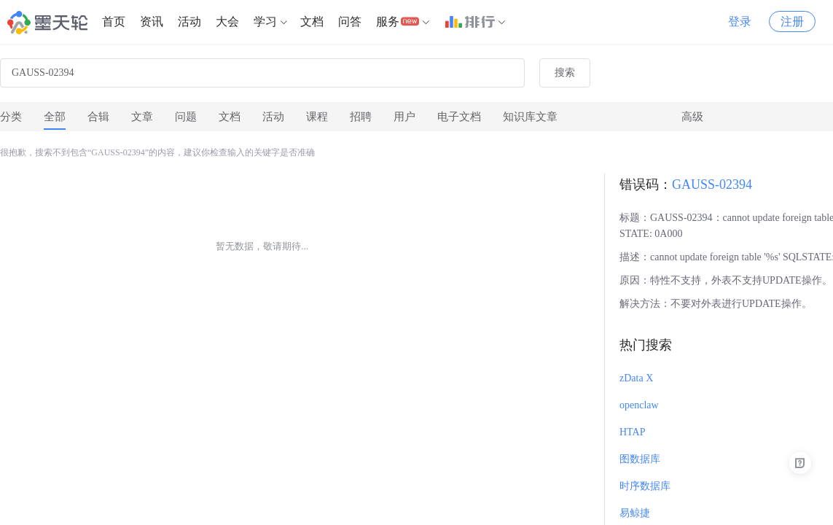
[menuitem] (113, 22)
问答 (349, 21)
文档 (312, 21)
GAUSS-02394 (712, 184)
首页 (113, 21)
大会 (227, 21)
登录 (739, 21)
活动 (189, 21)
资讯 (151, 21)
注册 (792, 21)
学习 (265, 21)
